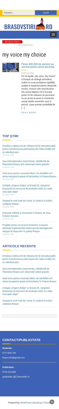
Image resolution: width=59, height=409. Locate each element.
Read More (28, 113)
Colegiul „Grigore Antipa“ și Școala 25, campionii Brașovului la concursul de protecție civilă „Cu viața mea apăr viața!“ (27, 188)
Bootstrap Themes (42, 402)
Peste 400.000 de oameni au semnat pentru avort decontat (37, 65)
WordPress (25, 402)
